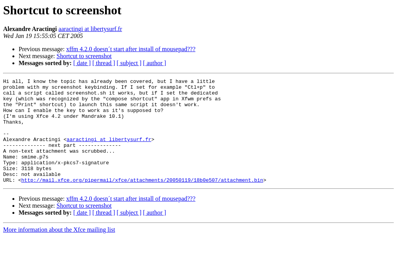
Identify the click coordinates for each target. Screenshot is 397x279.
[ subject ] (129, 63)
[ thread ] (103, 63)
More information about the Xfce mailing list (59, 250)
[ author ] (154, 63)
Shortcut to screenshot (84, 56)
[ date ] (82, 63)
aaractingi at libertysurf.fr (90, 29)
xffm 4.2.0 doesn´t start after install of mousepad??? (130, 49)
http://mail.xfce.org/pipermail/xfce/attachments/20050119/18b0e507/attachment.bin (142, 200)
